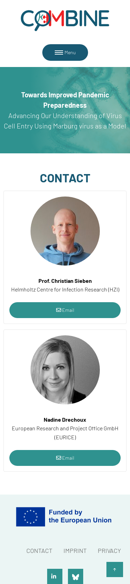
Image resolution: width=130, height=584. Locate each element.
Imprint (75, 550)
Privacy (109, 550)
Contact (39, 550)
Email (65, 310)
